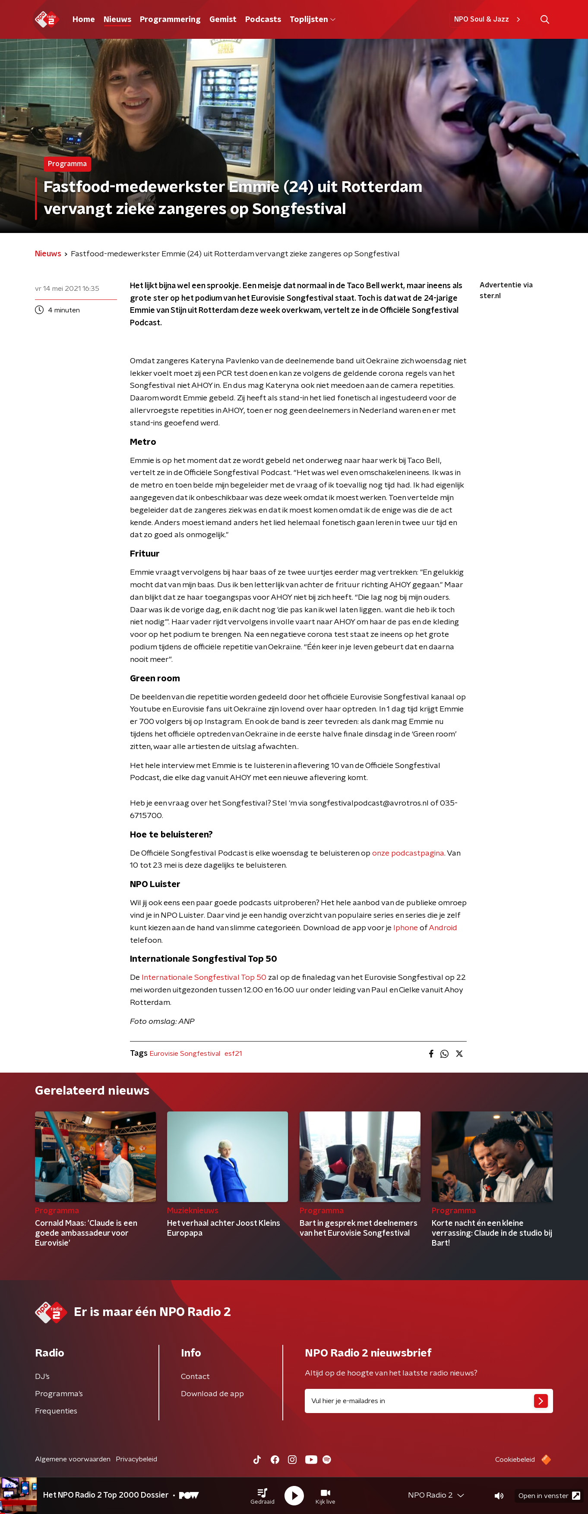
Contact (195, 1377)
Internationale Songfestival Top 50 (204, 978)
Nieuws (117, 20)
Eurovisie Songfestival (184, 1053)
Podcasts (263, 20)
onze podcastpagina (408, 853)
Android (443, 928)
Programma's (59, 1394)
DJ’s (42, 1377)
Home (84, 20)
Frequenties (56, 1411)
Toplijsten (312, 20)
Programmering (170, 20)
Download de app (212, 1394)
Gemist (223, 20)
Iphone (405, 928)
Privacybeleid (136, 1459)
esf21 (233, 1053)
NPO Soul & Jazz (488, 19)
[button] (262, 1496)
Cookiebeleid (515, 1459)
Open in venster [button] (549, 1496)
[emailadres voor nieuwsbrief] (429, 1401)
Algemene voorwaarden (73, 1459)
